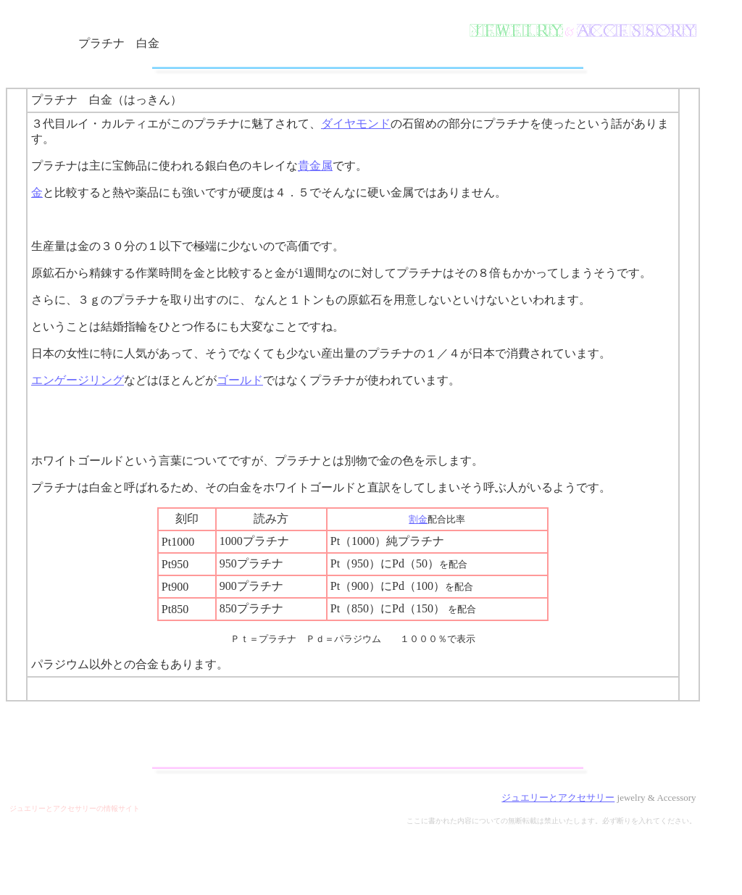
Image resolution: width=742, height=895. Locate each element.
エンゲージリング (77, 380)
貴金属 (315, 165)
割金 (418, 519)
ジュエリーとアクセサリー (557, 797)
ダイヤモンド (356, 123)
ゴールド (240, 380)
